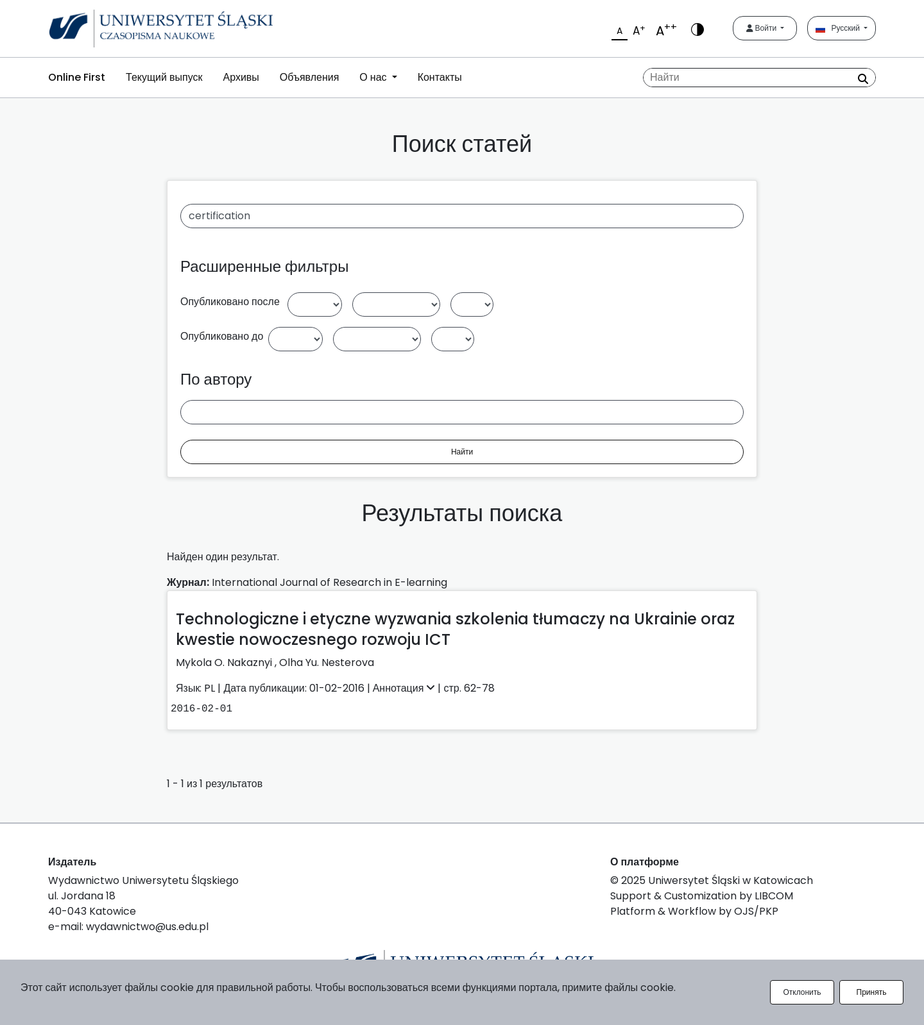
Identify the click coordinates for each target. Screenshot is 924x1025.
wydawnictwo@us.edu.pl (147, 926)
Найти (462, 451)
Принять (872, 992)
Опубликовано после (230, 301)
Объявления (309, 77)
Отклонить (802, 992)
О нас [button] (374, 77)
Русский (839, 27)
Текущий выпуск (164, 77)
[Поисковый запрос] (759, 78)
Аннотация (405, 688)
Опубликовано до (221, 336)
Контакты (440, 77)
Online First (76, 77)
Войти (762, 27)
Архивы (241, 77)
